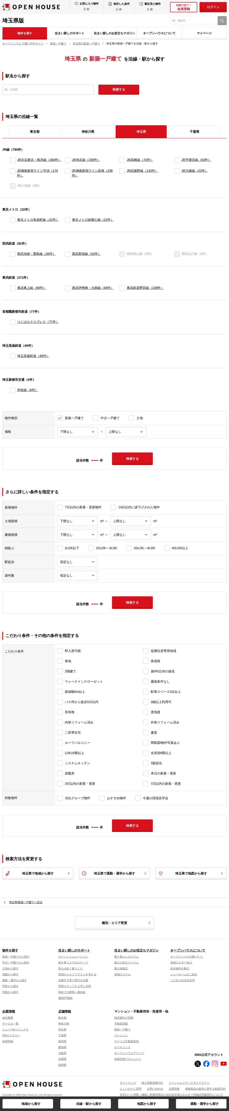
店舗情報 (64, 1011)
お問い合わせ (155, 1088)
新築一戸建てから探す (15, 956)
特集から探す (10, 992)
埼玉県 (62, 1029)
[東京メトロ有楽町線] (12, 220)
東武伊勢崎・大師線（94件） (93, 288)
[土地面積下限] (77, 521)
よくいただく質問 (130, 1088)
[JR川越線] (177, 173)
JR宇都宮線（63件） (196, 160)
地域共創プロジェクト (127, 1059)
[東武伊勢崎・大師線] (67, 288)
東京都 (34, 131)
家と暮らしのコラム (126, 956)
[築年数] (77, 575)
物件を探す (24, 33)
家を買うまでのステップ (73, 962)
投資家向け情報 (123, 1017)
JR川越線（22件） (195, 170)
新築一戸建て (122, 1029)
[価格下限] (77, 432)
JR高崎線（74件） (140, 160)
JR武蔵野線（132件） (142, 170)
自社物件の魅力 (179, 968)
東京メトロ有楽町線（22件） (38, 219)
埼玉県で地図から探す (191, 873)
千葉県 (194, 131)
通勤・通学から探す (204, 1104)
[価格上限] (126, 432)
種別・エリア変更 (127, 923)
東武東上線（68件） (31, 288)
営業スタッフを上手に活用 (74, 986)
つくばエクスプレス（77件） (38, 322)
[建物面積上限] (130, 535)
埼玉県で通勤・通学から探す (114, 873)
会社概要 (7, 1017)
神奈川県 (88, 131)
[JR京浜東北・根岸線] (12, 160)
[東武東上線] (12, 288)
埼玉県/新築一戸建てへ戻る (25, 902)
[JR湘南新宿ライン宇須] (12, 173)
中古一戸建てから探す (15, 962)
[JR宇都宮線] (177, 160)
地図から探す (146, 1104)
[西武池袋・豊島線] (12, 254)
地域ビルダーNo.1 (181, 962)
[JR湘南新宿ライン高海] (67, 173)
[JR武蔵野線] (122, 173)
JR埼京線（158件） (86, 160)
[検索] (222, 20)
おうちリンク (122, 1047)
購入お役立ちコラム (126, 962)
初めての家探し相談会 (71, 992)
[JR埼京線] (67, 160)
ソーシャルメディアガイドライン (189, 1082)
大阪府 (62, 1053)
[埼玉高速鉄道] (12, 356)
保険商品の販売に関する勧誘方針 (205, 1088)
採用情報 (7, 1041)
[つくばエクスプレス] (12, 322)
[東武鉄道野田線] (122, 288)
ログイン (213, 7)
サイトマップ (128, 1082)
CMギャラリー (11, 1035)
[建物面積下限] (77, 535)
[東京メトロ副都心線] (67, 220)
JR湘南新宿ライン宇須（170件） (37, 173)
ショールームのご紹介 (183, 974)
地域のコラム (122, 974)
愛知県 (62, 1047)
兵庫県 (62, 1059)
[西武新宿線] (67, 254)
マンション (121, 1035)
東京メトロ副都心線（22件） (93, 219)
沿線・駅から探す (89, 1104)
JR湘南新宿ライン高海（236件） (92, 173)
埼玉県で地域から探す (38, 873)
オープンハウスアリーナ (129, 1053)
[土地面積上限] (130, 521)
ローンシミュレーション (73, 956)
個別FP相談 (65, 998)
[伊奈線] (12, 390)
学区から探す (10, 986)
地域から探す (31, 1104)
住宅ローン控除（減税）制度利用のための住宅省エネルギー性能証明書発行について (171, 1094)
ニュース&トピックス (15, 1029)
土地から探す (10, 968)
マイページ (204, 33)
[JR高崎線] (122, 160)
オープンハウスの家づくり (186, 956)
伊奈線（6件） (27, 390)
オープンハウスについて (159, 33)
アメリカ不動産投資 (126, 1041)
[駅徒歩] (77, 562)
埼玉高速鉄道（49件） (33, 356)
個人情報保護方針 (152, 1082)
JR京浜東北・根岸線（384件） (39, 160)
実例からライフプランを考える (77, 974)
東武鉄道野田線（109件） (145, 288)
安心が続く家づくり (70, 968)
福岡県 (62, 1065)
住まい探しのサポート (69, 33)
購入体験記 (121, 968)
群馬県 (62, 1041)
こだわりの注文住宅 (182, 980)
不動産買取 (121, 1023)
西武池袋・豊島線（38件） (36, 254)
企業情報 (8, 1011)
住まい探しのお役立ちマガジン (114, 33)
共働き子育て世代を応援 (73, 980)
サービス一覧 (10, 1023)
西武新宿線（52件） (86, 254)
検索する (118, 89)
